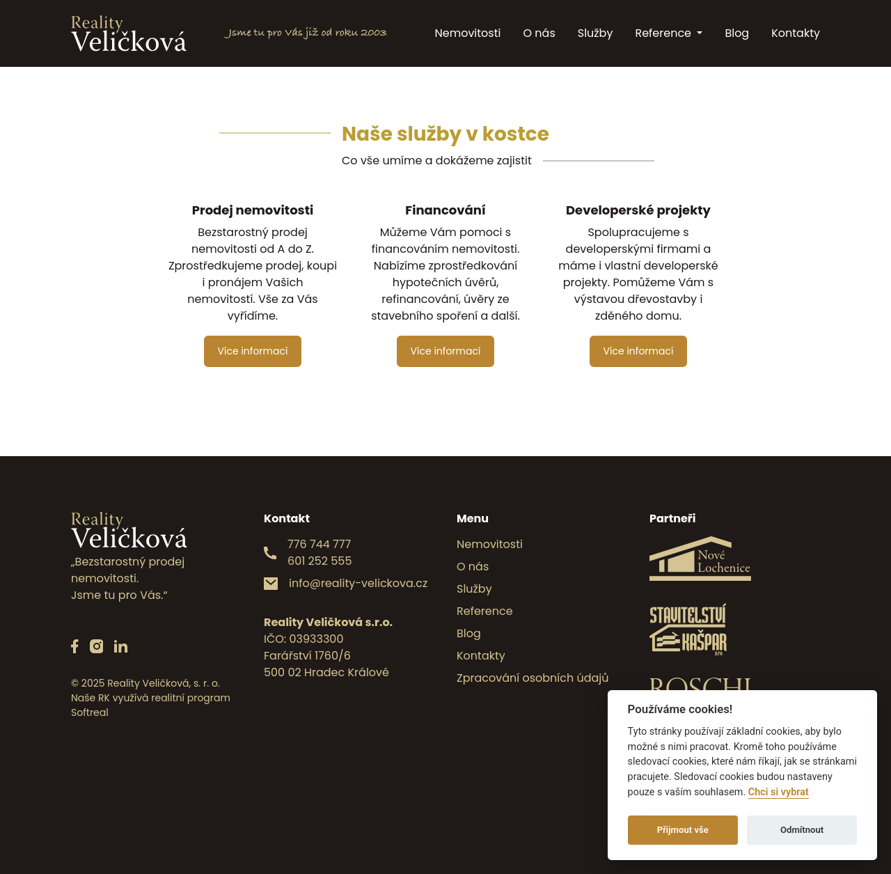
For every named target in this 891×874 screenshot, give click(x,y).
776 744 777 (319, 544)
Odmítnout (801, 830)
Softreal (90, 712)
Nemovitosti (468, 33)
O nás (539, 33)
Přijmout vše (683, 830)
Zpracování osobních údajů (533, 678)
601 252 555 (319, 561)
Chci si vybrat (778, 792)
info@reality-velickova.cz (358, 583)
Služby (595, 33)
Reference (664, 33)
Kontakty (795, 33)
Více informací (253, 351)
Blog (737, 33)
